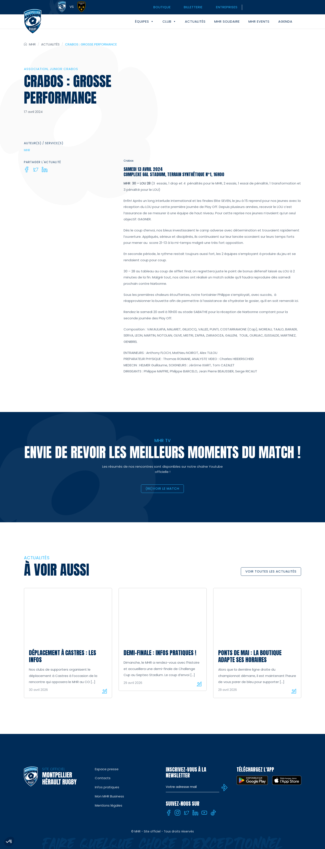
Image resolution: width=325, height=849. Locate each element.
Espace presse (107, 769)
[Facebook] (27, 169)
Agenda (285, 21)
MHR (32, 44)
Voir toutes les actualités (271, 571)
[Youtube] (204, 813)
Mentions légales (108, 805)
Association (36, 69)
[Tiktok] (213, 813)
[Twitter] (36, 169)
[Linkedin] (44, 169)
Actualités (195, 21)
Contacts (103, 778)
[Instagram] (177, 813)
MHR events (259, 21)
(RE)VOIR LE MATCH (162, 488)
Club (169, 21)
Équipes (144, 21)
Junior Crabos (64, 69)
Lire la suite (104, 691)
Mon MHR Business (109, 796)
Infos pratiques (107, 787)
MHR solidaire (227, 21)
